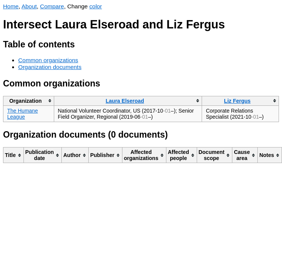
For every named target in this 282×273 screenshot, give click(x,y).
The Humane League (22, 114)
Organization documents (49, 67)
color (95, 6)
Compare (52, 6)
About (29, 6)
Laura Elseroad (125, 101)
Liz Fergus (237, 101)
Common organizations (48, 60)
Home (11, 6)
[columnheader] (28, 100)
